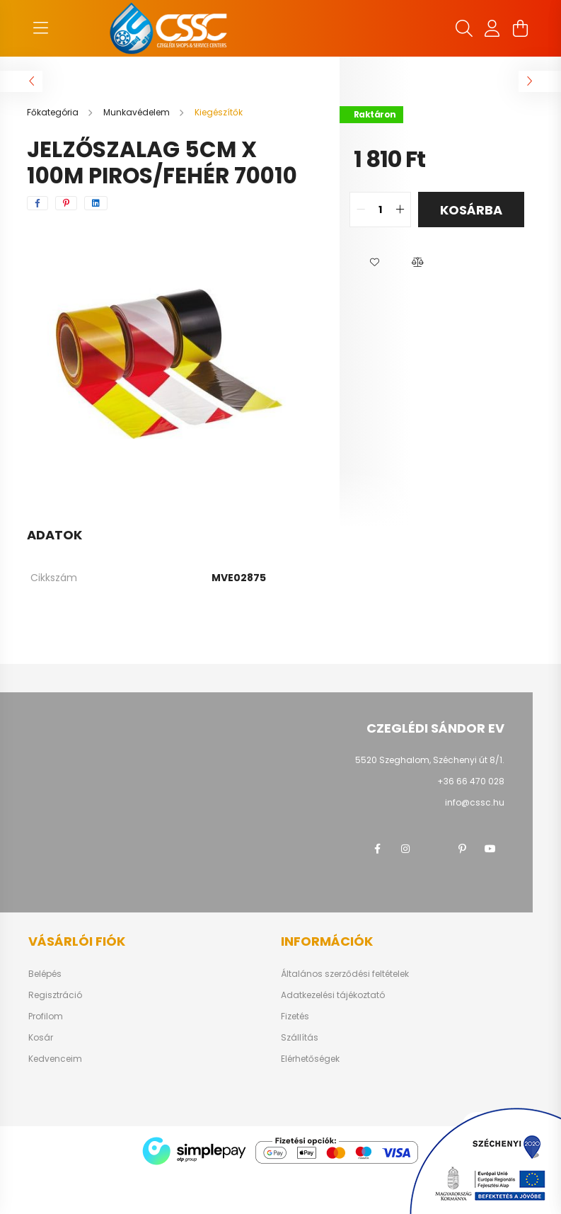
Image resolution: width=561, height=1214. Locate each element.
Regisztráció (55, 995)
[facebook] (37, 203)
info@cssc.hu (474, 802)
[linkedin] (96, 203)
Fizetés (295, 1016)
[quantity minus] (360, 209)
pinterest (462, 849)
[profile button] (492, 28)
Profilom (45, 1016)
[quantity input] (380, 210)
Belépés (45, 974)
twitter (434, 849)
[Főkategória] (54, 112)
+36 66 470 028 (470, 781)
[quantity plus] (399, 209)
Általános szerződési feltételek (345, 974)
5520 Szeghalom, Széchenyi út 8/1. (429, 760)
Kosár (40, 1038)
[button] (375, 262)
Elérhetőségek (310, 1059)
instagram (405, 849)
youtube (490, 849)
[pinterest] (66, 203)
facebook (377, 849)
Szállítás (299, 1038)
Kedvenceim (55, 1059)
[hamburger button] (41, 28)
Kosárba (471, 210)
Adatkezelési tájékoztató (333, 995)
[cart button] (521, 28)
